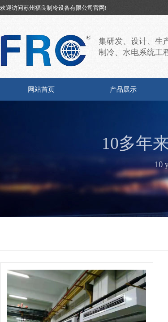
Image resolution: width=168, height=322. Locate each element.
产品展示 (123, 89)
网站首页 (41, 89)
